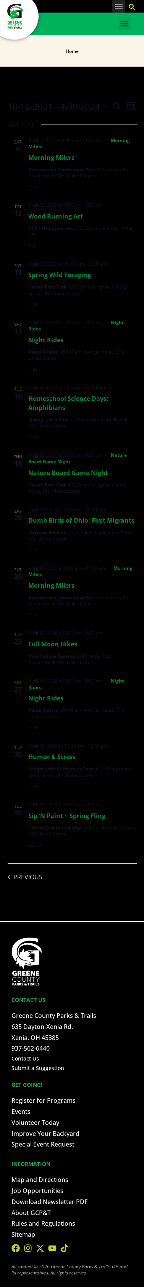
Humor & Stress (52, 757)
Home (72, 51)
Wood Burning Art (55, 216)
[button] (118, 6)
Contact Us (25, 1058)
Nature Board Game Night (68, 473)
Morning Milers (51, 157)
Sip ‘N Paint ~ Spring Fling (66, 816)
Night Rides (45, 340)
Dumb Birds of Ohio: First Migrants (81, 520)
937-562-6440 (30, 1048)
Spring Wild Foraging (59, 275)
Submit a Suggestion (37, 1068)
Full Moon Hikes (52, 644)
